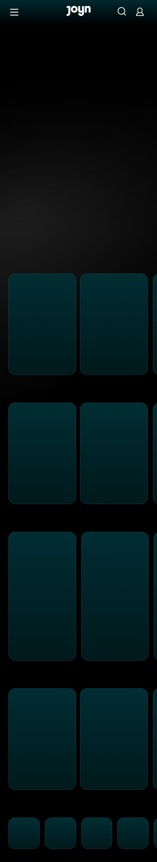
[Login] (140, 11)
